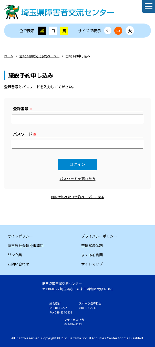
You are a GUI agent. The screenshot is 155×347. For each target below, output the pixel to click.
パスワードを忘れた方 (78, 178)
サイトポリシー (20, 236)
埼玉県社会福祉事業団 (26, 245)
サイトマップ (92, 263)
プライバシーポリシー (99, 236)
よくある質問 (92, 254)
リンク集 (15, 254)
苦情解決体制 (92, 245)
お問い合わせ (18, 263)
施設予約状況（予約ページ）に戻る (77, 196)
